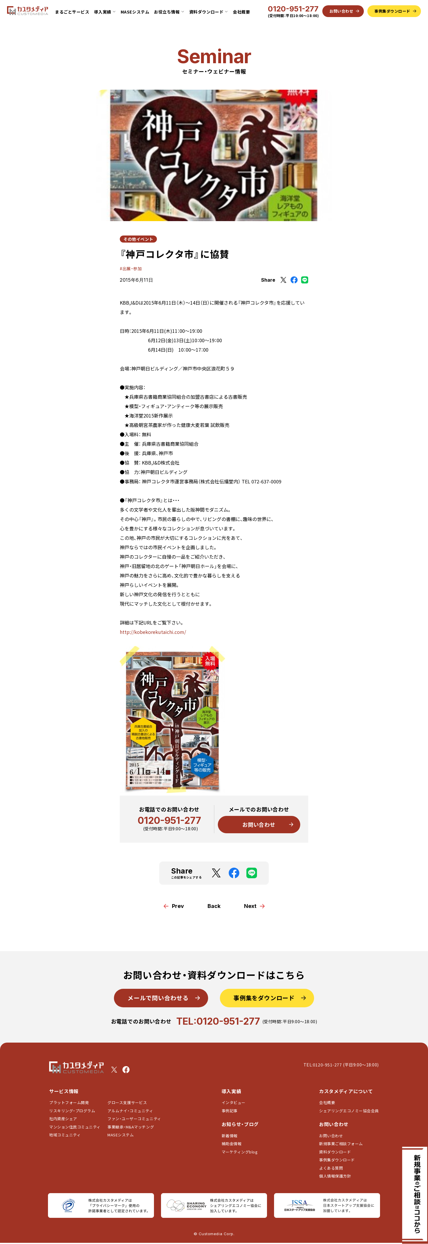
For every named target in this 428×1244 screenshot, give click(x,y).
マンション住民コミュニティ (75, 1127)
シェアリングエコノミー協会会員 (349, 1110)
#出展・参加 (131, 268)
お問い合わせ (258, 824)
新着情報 (230, 1135)
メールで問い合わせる (158, 997)
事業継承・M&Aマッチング (130, 1127)
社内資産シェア (63, 1118)
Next (250, 906)
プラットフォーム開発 (69, 1102)
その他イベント (138, 239)
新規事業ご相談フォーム (341, 1143)
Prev (178, 906)
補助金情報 (232, 1143)
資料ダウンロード (335, 1152)
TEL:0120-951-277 (218, 1021)
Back (214, 906)
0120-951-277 (293, 9)
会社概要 (241, 12)
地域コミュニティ (65, 1135)
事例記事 (230, 1110)
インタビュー (233, 1102)
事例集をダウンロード (264, 997)
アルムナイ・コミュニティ (130, 1110)
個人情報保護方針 (335, 1176)
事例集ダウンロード (337, 1160)
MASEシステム (135, 12)
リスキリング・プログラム (72, 1110)
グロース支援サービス (129, 1102)
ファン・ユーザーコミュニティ (134, 1118)
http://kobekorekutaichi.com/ (153, 631)
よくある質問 (331, 1168)
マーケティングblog (240, 1152)
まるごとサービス (72, 12)
